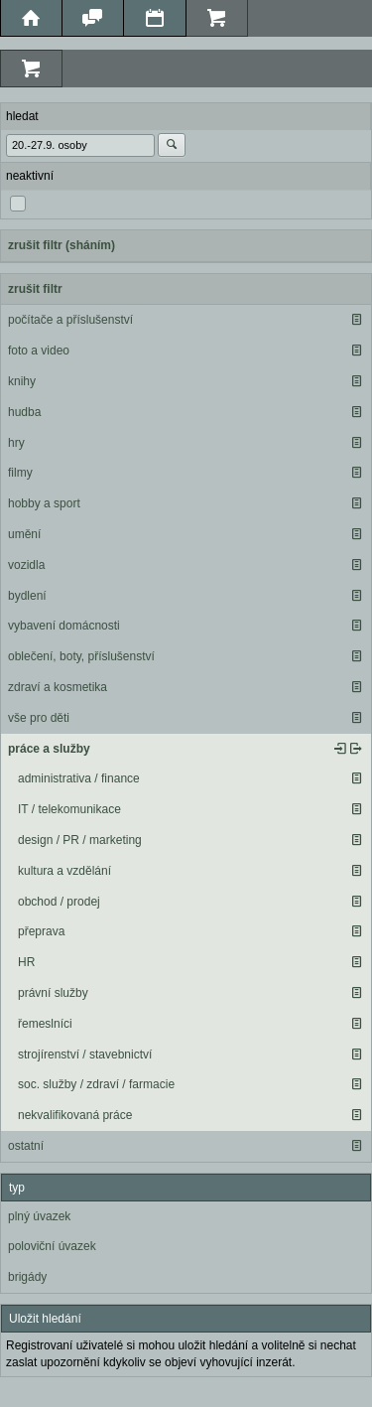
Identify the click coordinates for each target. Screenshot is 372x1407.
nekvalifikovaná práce (75, 1115)
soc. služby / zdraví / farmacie (96, 1084)
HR (26, 962)
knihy (22, 381)
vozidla (26, 565)
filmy (20, 473)
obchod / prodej (59, 902)
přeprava (41, 931)
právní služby (53, 993)
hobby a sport (44, 503)
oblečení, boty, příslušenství (81, 656)
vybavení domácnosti (64, 626)
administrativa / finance (79, 778)
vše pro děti (38, 718)
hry (16, 443)
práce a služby (49, 749)
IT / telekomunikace (69, 809)
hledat (22, 116)
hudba (24, 412)
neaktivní (30, 176)
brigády (27, 1277)
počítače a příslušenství (70, 320)
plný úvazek (39, 1216)
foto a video (38, 350)
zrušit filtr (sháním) (61, 245)
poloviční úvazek (52, 1246)
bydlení (27, 596)
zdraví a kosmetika (57, 687)
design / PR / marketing (80, 840)
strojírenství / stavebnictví (85, 1054)
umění (24, 534)
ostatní (26, 1146)
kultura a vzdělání (64, 871)
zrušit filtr (35, 289)
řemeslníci (45, 1024)
